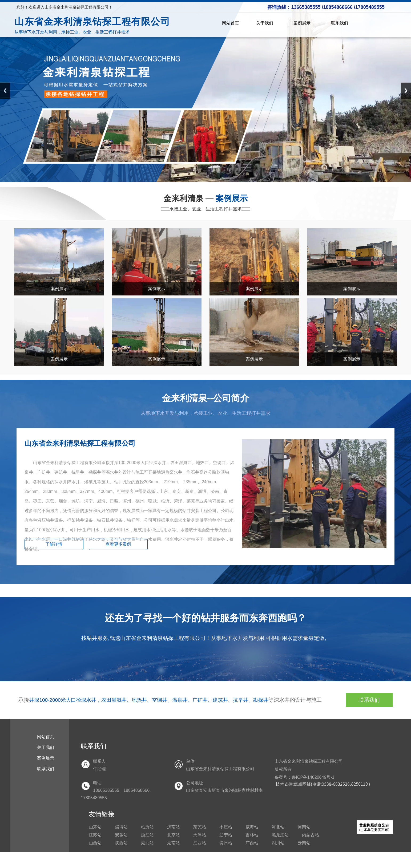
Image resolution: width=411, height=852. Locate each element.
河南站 (304, 827)
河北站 (278, 827)
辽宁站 (225, 835)
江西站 (199, 843)
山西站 (95, 843)
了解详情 (53, 544)
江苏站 (95, 835)
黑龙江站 (280, 835)
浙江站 (147, 835)
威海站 (251, 827)
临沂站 (147, 827)
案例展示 (303, 23)
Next (406, 91)
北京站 (173, 835)
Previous (5, 91)
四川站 (278, 843)
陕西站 (121, 843)
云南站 (304, 843)
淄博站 (121, 827)
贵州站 (225, 843)
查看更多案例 (118, 544)
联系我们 (339, 23)
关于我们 (266, 23)
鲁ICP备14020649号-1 (313, 777)
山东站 (95, 827)
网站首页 (230, 23)
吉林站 (251, 835)
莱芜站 (199, 827)
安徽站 (121, 835)
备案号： (283, 777)
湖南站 (173, 843)
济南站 (173, 827)
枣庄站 (225, 827)
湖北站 (147, 843)
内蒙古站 (310, 835)
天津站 (199, 835)
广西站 (251, 843)
